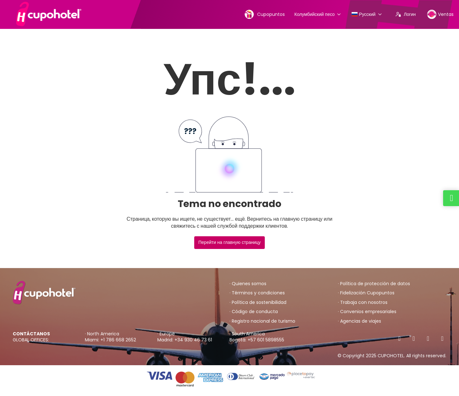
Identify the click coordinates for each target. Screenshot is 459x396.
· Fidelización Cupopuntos (366, 293)
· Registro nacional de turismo (262, 321)
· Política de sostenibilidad (258, 302)
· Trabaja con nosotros (362, 302)
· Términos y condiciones (257, 293)
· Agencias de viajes (359, 321)
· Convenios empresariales (367, 312)
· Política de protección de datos (374, 284)
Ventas (440, 14)
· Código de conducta (254, 312)
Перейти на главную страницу (229, 242)
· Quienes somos (248, 284)
